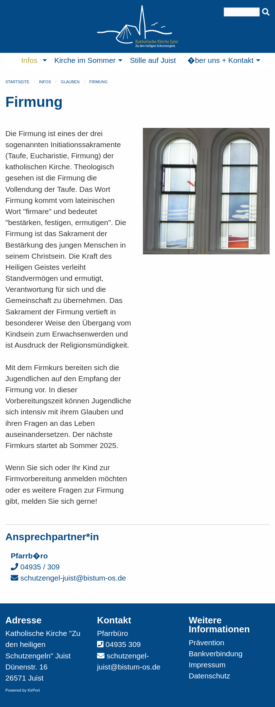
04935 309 (123, 644)
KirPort (34, 690)
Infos (45, 82)
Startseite (17, 82)
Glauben (70, 82)
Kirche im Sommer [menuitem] (85, 60)
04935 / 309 (35, 567)
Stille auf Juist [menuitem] (153, 60)
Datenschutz (209, 676)
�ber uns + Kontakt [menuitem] (220, 60)
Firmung (98, 82)
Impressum (207, 665)
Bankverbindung (215, 653)
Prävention (206, 642)
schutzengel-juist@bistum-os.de (68, 578)
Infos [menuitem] (29, 60)
